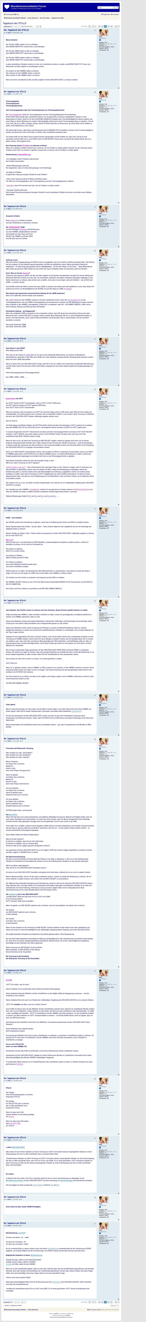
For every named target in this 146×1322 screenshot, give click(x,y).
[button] (89, 26)
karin (100, 37)
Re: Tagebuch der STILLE (16, 30)
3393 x (112, 47)
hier (52, 1185)
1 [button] (95, 26)
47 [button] (108, 26)
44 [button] (99, 26)
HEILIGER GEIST (18, 1147)
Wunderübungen (66, 1180)
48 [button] (111, 26)
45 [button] (102, 26)
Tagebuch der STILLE (14, 23)
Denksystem (56, 1282)
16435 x (106, 48)
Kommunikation (38, 1185)
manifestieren (76, 711)
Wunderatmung (52, 1248)
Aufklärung (13, 894)
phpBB (55, 1313)
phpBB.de (68, 1315)
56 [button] (116, 26)
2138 (105, 42)
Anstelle (22, 1233)
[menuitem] (16, 14)
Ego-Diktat (13, 814)
